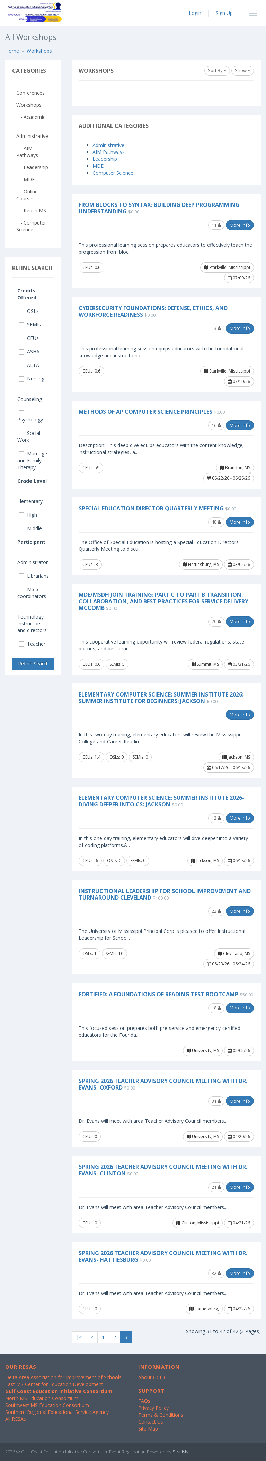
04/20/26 (239, 1136)
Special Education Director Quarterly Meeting (151, 508)
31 (216, 1101)
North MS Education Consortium (41, 1398)
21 (216, 1187)
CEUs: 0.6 (91, 267)
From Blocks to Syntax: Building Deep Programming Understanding (159, 208)
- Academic (30, 117)
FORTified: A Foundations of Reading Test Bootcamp (158, 994)
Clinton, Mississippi (197, 1223)
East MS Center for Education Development (54, 1384)
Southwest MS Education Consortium (47, 1405)
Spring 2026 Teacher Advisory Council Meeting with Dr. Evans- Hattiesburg (163, 1256)
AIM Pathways (108, 152)
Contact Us (150, 1421)
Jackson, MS (236, 757)
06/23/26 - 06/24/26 (228, 964)
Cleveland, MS (234, 953)
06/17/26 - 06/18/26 (228, 767)
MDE (98, 166)
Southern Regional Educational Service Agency (57, 1412)
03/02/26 (239, 564)
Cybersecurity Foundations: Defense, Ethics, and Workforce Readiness (153, 311)
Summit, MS (205, 664)
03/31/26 (239, 664)
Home (12, 50)
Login (195, 13)
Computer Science (112, 172)
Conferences (30, 92)
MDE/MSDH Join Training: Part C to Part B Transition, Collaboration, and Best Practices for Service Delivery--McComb (165, 601)
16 (216, 425)
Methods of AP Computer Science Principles (145, 411)
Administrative (108, 145)
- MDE (25, 179)
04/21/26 (239, 1223)
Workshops (39, 50)
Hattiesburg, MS (201, 564)
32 (216, 1273)
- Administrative (32, 132)
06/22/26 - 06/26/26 (228, 478)
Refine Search (33, 663)
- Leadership (32, 167)
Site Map (148, 1428)
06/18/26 (239, 861)
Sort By (217, 70)
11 (216, 225)
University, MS (203, 1050)
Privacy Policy (153, 1408)
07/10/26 (239, 381)
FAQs (144, 1401)
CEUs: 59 (90, 468)
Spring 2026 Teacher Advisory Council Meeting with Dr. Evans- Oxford (163, 1084)
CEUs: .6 (90, 861)
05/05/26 (239, 1050)
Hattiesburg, (204, 1309)
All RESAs (15, 1419)
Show (242, 70)
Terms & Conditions (160, 1414)
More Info (240, 225)
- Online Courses (27, 195)
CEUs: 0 (89, 1136)
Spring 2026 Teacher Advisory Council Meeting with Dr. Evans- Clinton (163, 1170)
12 (216, 818)
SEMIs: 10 (114, 953)
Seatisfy (180, 1452)
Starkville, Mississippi (227, 267)
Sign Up (224, 13)
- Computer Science (31, 226)
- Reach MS (31, 210)
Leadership (104, 159)
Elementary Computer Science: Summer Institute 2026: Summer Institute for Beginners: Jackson (161, 698)
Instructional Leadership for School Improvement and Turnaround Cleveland (165, 894)
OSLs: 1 (89, 953)
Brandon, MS (235, 468)
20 (216, 621)
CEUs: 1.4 (91, 757)
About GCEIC (152, 1377)
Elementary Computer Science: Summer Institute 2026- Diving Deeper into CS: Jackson (161, 801)
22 (216, 911)
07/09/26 (239, 278)
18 (216, 1008)
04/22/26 (239, 1309)
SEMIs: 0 (140, 757)
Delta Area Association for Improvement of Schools (63, 1377)
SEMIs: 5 (117, 664)
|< (79, 1337)
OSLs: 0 (116, 757)
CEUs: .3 (90, 564)
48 (216, 522)
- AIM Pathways (27, 151)
